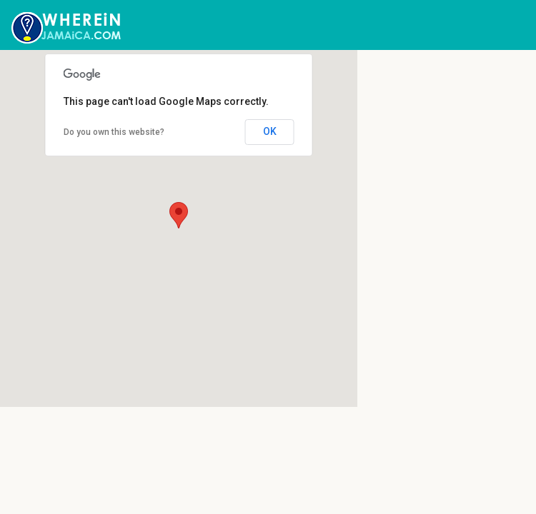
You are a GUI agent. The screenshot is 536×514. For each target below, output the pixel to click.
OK (270, 131)
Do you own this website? (114, 132)
